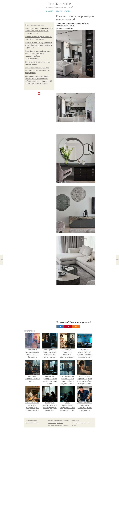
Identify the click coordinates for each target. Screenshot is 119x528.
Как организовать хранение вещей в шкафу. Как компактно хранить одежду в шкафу (39, 31)
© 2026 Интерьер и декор (32, 420)
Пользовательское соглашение (61, 420)
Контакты (50, 420)
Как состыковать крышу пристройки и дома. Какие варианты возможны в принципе (38, 45)
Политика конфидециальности (55, 423)
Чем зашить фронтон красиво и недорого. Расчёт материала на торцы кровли (37, 70)
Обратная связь (75, 420)
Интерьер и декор (59, 3)
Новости (59, 11)
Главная (49, 11)
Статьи (67, 11)
